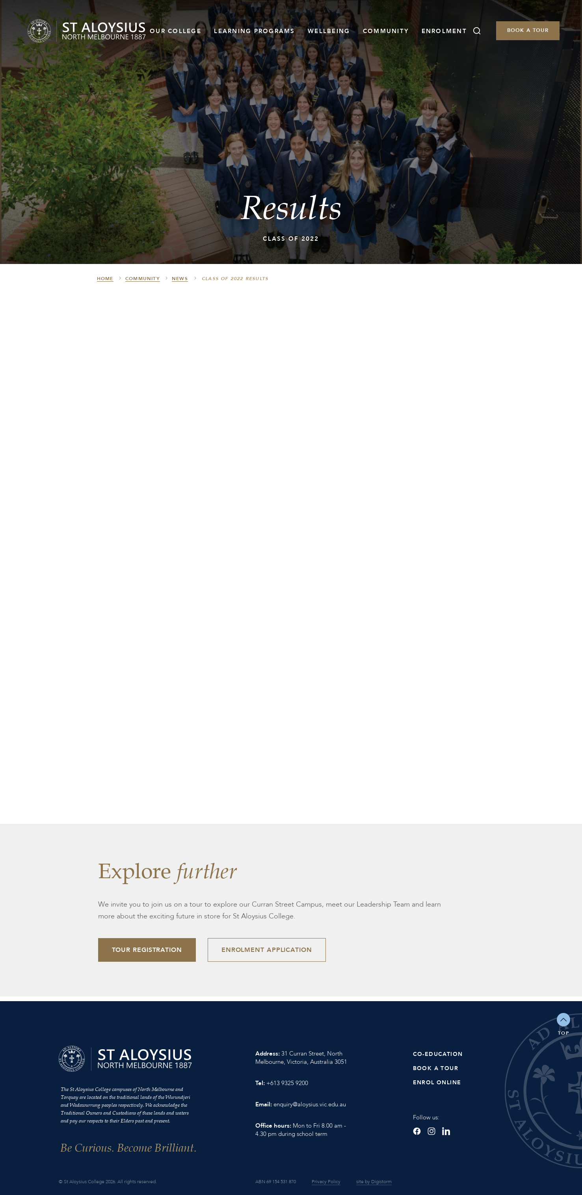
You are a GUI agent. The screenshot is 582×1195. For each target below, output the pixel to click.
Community (386, 31)
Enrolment (444, 31)
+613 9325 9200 (287, 1083)
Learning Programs (254, 31)
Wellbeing (329, 31)
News (180, 278)
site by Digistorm (374, 1181)
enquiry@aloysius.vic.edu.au (309, 1104)
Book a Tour (528, 30)
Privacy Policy (326, 1181)
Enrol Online (437, 1082)
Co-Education (438, 1054)
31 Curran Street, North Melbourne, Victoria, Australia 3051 (301, 1058)
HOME (105, 278)
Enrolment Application (266, 950)
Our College (175, 31)
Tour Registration (147, 950)
